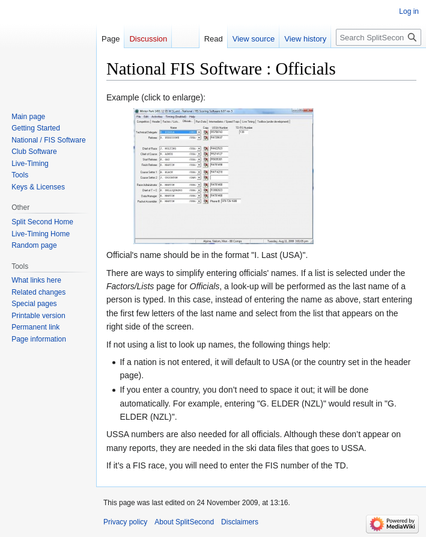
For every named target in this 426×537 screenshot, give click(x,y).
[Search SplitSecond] (378, 37)
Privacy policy (125, 522)
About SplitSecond (184, 522)
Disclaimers (239, 522)
